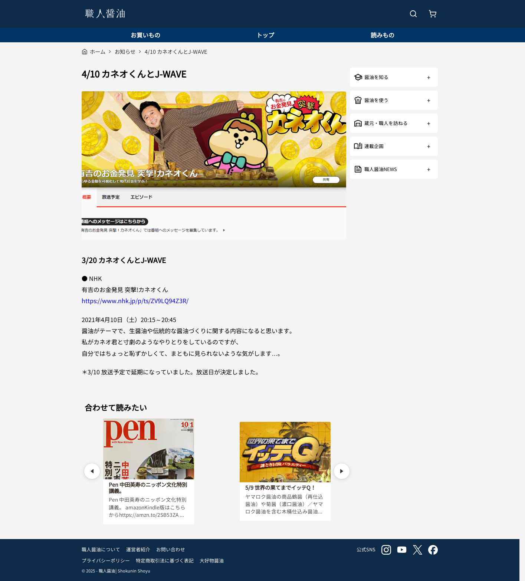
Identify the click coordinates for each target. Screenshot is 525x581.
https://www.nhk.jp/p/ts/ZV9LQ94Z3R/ (135, 300)
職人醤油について (101, 549)
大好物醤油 (212, 560)
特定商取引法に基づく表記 (165, 560)
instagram (386, 550)
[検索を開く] (413, 14)
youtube (402, 550)
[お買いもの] (432, 14)
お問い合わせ (170, 549)
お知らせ (125, 51)
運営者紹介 (138, 549)
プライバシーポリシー (106, 560)
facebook (433, 550)
